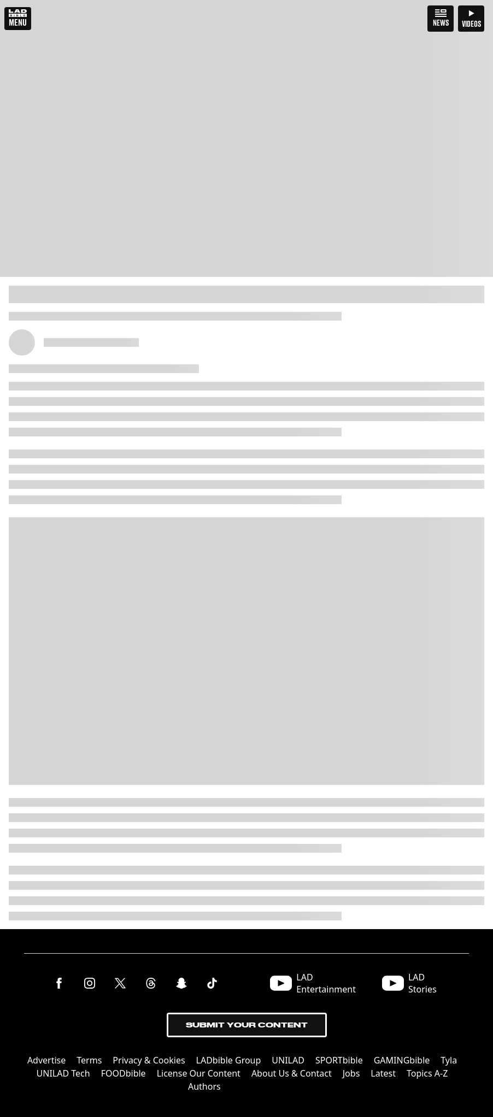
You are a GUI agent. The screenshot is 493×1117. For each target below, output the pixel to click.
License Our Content (198, 1073)
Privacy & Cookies (149, 1060)
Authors (204, 1086)
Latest (383, 1073)
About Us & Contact (291, 1073)
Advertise (46, 1060)
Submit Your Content (247, 1025)
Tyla (449, 1060)
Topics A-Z (427, 1073)
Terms (89, 1060)
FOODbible (123, 1073)
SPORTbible (339, 1060)
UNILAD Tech (63, 1073)
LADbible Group (228, 1060)
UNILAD (288, 1060)
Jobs (351, 1073)
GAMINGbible (402, 1060)
